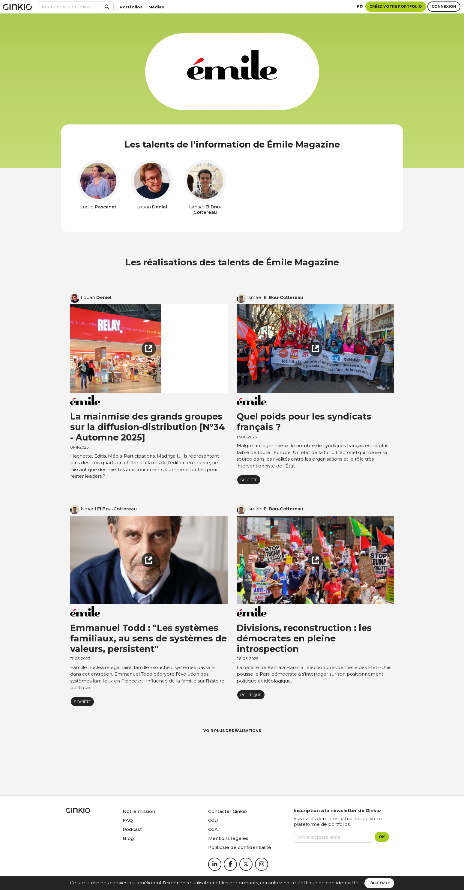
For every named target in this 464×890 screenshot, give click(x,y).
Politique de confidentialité (327, 883)
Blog (128, 838)
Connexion (444, 6)
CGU (213, 820)
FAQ (128, 820)
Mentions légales (228, 838)
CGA (213, 829)
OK (382, 837)
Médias (156, 6)
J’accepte (379, 883)
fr (360, 6)
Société (248, 479)
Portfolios (131, 6)
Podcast (132, 829)
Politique (251, 694)
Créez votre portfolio (396, 6)
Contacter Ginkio (227, 811)
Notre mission (139, 811)
